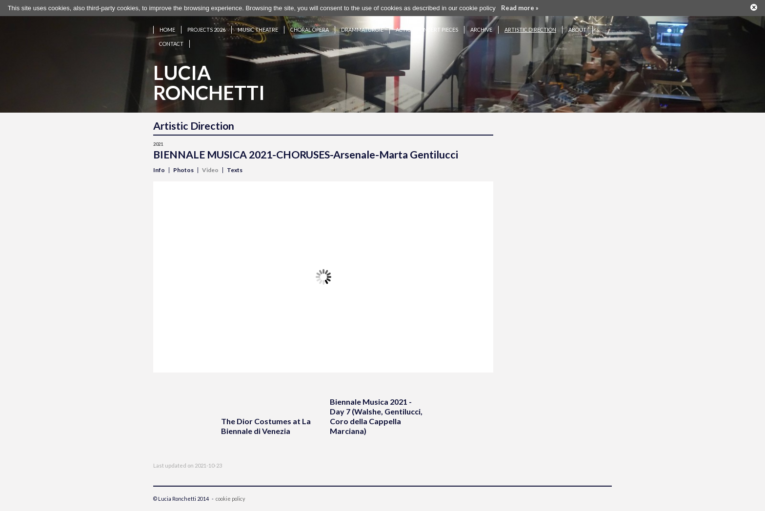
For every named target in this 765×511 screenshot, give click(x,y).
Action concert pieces (427, 29)
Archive (481, 29)
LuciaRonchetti (209, 82)
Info (159, 170)
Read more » (520, 8)
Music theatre (258, 29)
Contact (171, 43)
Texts (234, 170)
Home (167, 29)
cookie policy (230, 498)
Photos (183, 170)
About (577, 29)
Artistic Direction (530, 29)
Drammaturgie (362, 29)
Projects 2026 (206, 29)
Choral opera (309, 29)
